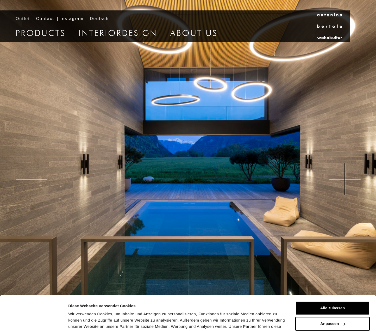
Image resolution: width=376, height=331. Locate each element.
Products (41, 33)
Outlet (23, 19)
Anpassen (332, 291)
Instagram (72, 19)
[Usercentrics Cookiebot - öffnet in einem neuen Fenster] (34, 321)
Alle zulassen (332, 275)
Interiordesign (118, 33)
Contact (45, 19)
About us (194, 33)
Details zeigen (81, 320)
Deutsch (99, 19)
